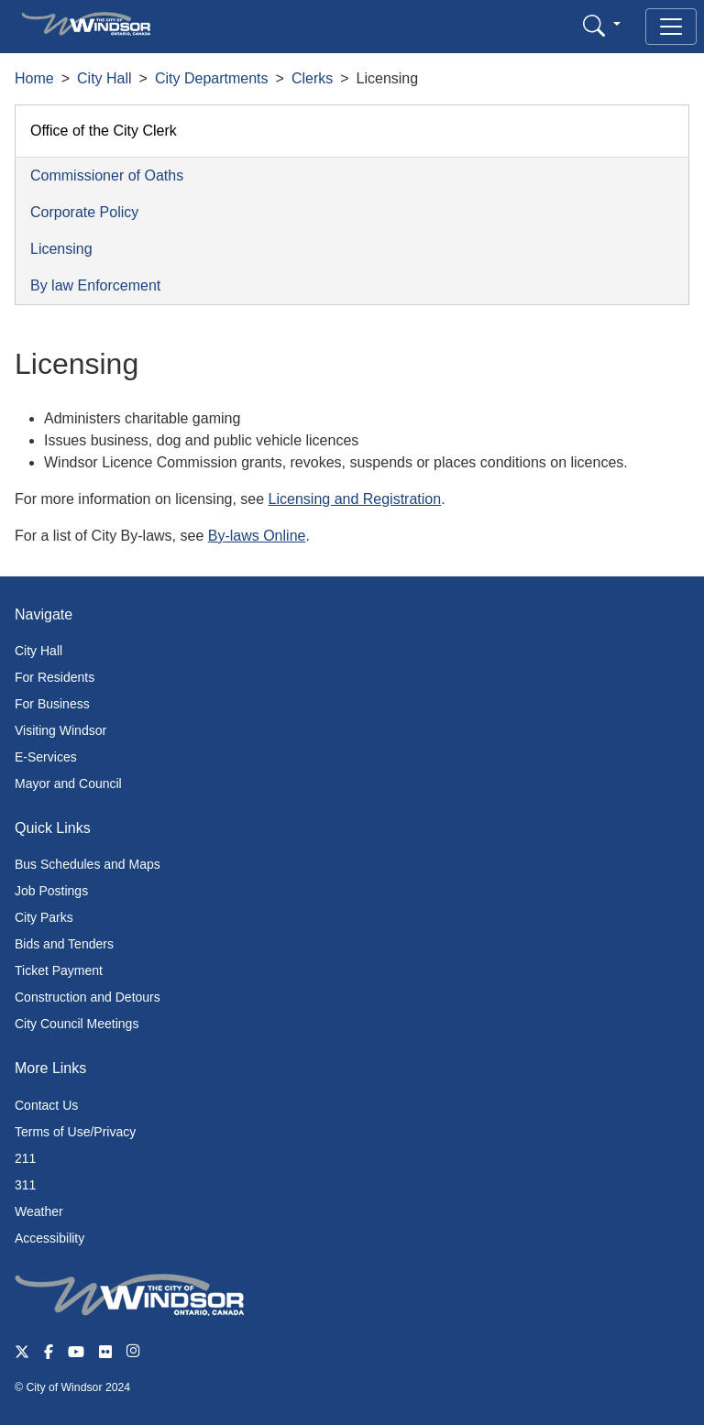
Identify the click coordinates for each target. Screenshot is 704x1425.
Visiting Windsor (60, 730)
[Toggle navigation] (671, 26)
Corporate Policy (84, 212)
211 (25, 1158)
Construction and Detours (87, 997)
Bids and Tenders (64, 944)
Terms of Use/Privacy (75, 1131)
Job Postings (51, 890)
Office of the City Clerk (103, 130)
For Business (52, 703)
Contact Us (46, 1105)
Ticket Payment (59, 970)
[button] (601, 25)
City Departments (212, 78)
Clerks (312, 78)
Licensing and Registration (355, 499)
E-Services (46, 757)
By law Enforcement (95, 285)
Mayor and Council (68, 783)
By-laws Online (257, 535)
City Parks (44, 917)
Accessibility (49, 1238)
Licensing (61, 249)
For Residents (54, 677)
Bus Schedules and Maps (87, 864)
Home (34, 78)
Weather (39, 1211)
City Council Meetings (76, 1023)
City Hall (104, 78)
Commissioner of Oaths (106, 175)
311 (25, 1185)
